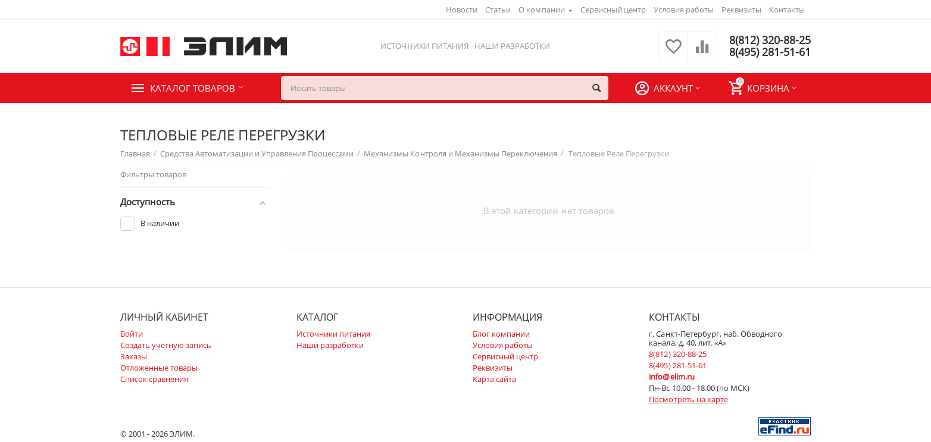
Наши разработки (512, 45)
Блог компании (501, 333)
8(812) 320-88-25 (770, 40)
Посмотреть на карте (688, 399)
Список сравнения (154, 379)
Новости (461, 9)
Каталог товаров (192, 88)
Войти (131, 333)
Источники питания (424, 45)
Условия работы (684, 9)
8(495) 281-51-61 (770, 52)
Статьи (498, 9)
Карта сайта (494, 379)
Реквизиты (741, 9)
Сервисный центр (613, 9)
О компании (541, 9)
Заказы (133, 356)
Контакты (787, 9)
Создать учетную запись (165, 345)
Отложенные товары (159, 367)
